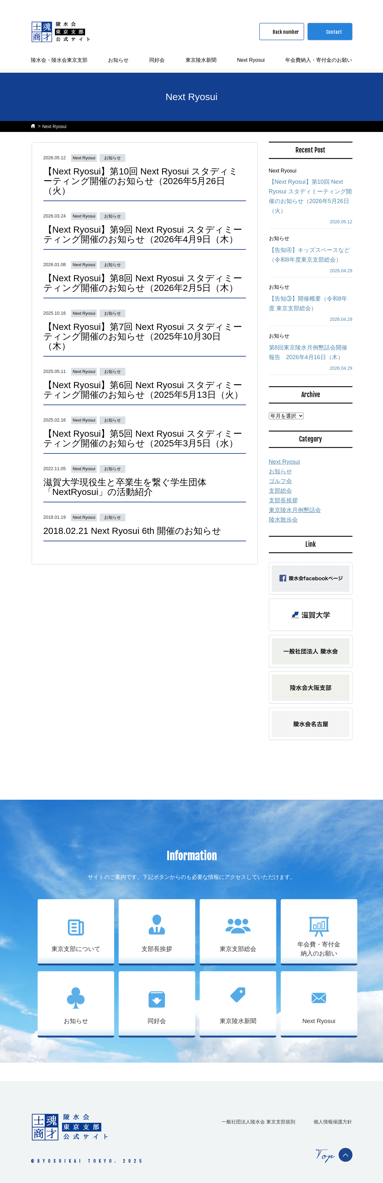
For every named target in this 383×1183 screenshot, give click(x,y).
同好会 (157, 60)
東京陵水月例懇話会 (295, 510)
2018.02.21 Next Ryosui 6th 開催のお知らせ (132, 531)
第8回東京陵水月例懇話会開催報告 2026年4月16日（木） (308, 352)
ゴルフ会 (280, 481)
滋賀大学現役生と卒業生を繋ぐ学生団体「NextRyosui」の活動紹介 (124, 487)
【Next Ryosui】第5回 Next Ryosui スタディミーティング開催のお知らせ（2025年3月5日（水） (142, 438)
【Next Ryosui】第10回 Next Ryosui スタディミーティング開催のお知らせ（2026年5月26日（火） (140, 181)
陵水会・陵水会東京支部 (59, 60)
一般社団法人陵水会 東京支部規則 (258, 1121)
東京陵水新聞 (201, 60)
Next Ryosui (251, 60)
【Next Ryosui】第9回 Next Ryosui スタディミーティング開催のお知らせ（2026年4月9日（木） (142, 234)
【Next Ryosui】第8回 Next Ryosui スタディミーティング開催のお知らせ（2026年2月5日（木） (142, 283)
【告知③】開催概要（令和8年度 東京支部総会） (308, 303)
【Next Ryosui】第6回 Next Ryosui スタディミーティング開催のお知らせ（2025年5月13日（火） (143, 390)
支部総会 (280, 491)
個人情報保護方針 (333, 1121)
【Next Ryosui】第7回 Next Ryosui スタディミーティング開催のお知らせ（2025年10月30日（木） (142, 336)
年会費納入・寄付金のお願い (318, 60)
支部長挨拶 (283, 500)
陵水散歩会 (283, 520)
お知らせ (118, 60)
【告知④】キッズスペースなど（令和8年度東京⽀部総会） (309, 255)
